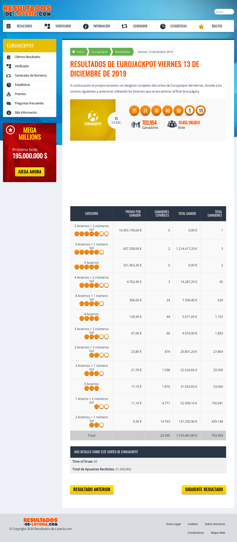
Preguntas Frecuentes (29, 103)
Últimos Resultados (27, 57)
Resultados (24, 26)
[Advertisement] (144, 174)
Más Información (26, 112)
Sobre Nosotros (215, 524)
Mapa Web (218, 533)
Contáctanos (196, 533)
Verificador (63, 26)
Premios (20, 94)
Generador (140, 26)
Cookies (193, 524)
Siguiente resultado (204, 489)
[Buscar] (224, 11)
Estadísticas (178, 26)
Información (101, 26)
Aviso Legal (173, 524)
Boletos (217, 26)
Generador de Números (31, 75)
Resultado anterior (91, 489)
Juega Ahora (29, 172)
